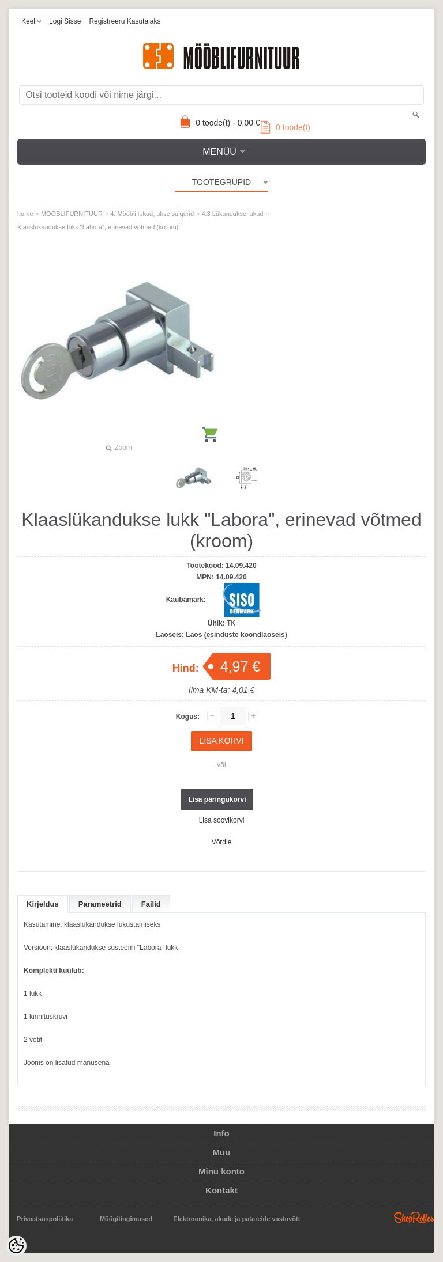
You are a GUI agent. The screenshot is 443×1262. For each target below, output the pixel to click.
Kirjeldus (43, 904)
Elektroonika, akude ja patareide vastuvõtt (236, 1218)
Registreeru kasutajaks (124, 21)
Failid (151, 904)
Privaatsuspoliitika (45, 1218)
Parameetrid (100, 904)
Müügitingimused (126, 1218)
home (25, 213)
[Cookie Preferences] (16, 1246)
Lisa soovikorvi (222, 820)
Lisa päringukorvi (217, 799)
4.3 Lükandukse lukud (232, 213)
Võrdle (222, 842)
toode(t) (285, 127)
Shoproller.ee (414, 1217)
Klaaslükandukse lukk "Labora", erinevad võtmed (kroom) (97, 226)
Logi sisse (65, 21)
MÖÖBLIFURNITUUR (72, 213)
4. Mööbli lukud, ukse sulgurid (152, 213)
